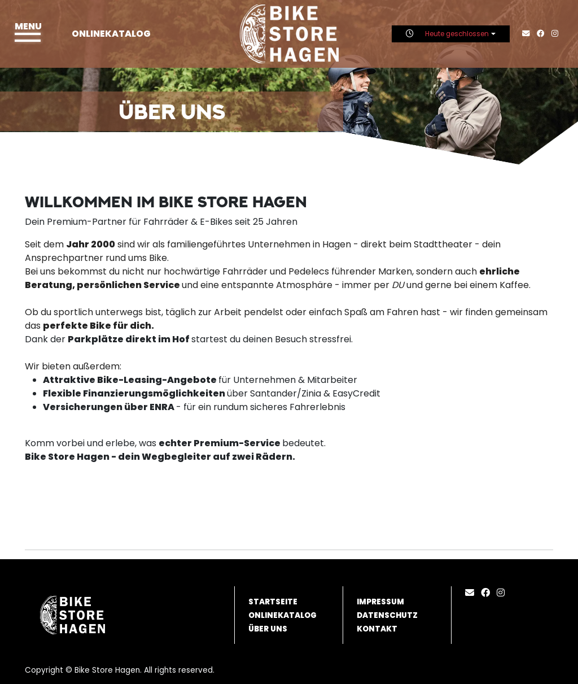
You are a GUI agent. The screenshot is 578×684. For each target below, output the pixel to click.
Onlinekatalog (111, 33)
